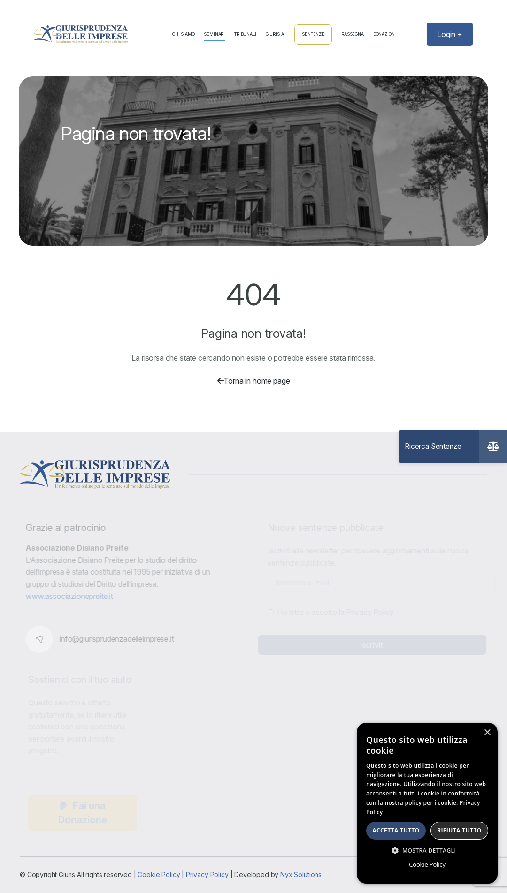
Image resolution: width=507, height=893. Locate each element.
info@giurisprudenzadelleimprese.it (119, 638)
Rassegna (352, 34)
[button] (427, 850)
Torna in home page (253, 381)
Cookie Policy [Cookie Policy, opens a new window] (427, 864)
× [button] (487, 732)
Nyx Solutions (301, 874)
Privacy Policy (207, 874)
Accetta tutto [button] (395, 830)
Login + (449, 34)
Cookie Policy (159, 874)
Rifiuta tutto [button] (459, 830)
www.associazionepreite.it (72, 596)
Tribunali (245, 34)
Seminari (214, 34)
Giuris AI (275, 34)
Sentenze (313, 34)
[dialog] (427, 803)
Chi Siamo (183, 34)
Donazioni (384, 34)
